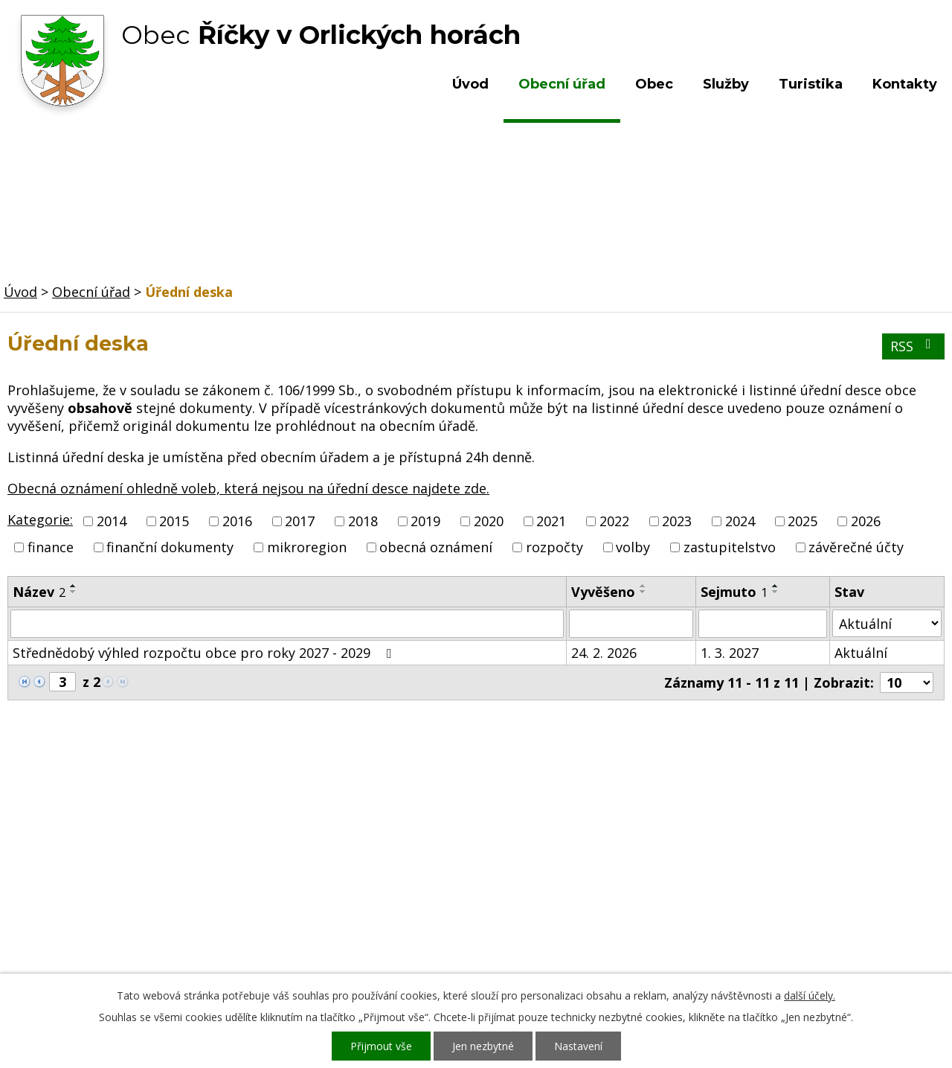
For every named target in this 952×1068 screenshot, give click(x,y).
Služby (726, 84)
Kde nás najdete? (791, 857)
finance (51, 547)
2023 (677, 521)
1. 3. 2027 (730, 653)
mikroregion (307, 547)
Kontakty (904, 84)
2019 (425, 521)
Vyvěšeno (603, 592)
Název (39, 592)
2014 (111, 521)
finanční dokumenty (170, 547)
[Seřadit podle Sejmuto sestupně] (776, 592)
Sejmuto (734, 592)
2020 (489, 521)
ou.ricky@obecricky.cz (441, 915)
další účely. (809, 995)
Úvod (470, 84)
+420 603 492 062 (376, 871)
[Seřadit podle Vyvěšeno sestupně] (643, 592)
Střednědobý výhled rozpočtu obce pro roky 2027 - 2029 (205, 653)
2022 (614, 521)
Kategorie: (40, 519)
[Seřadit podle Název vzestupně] (73, 586)
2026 (866, 521)
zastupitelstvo (730, 547)
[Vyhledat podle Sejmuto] (762, 624)
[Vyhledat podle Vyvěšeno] (631, 624)
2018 (363, 521)
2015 (174, 521)
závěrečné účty (856, 547)
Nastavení (578, 1046)
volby (633, 547)
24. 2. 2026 (604, 653)
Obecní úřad (561, 84)
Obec (654, 84)
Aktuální (860, 653)
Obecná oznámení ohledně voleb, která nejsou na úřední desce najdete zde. (248, 488)
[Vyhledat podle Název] (287, 624)
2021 (551, 521)
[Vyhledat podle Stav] (887, 623)
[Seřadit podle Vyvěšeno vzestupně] (643, 586)
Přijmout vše (381, 1046)
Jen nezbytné (483, 1046)
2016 (237, 521)
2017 (300, 521)
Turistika (811, 84)
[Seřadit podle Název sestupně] (73, 592)
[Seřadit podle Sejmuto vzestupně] (776, 586)
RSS (913, 346)
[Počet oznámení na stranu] (906, 682)
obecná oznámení (435, 547)
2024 (740, 521)
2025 (802, 521)
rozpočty (554, 547)
